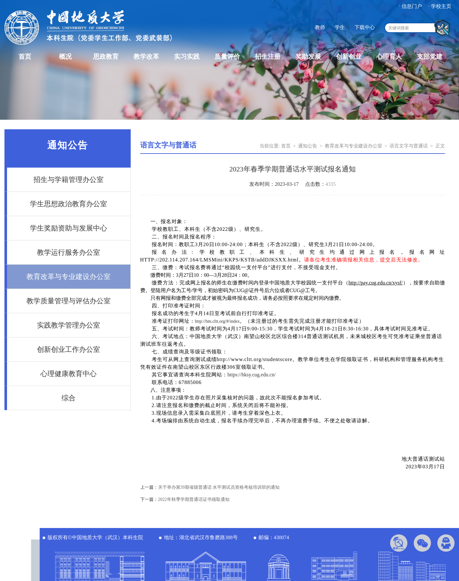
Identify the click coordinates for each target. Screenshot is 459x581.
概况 (65, 56)
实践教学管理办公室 (68, 325)
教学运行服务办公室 (68, 252)
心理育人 (389, 56)
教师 (320, 27)
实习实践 (187, 56)
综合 (69, 398)
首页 (24, 56)
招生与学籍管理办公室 (68, 180)
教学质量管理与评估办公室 (68, 301)
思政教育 (106, 56)
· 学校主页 (439, 6)
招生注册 (267, 56)
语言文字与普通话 (409, 145)
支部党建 (429, 56)
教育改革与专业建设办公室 (68, 277)
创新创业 (348, 56)
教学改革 (146, 56)
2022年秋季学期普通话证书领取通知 (193, 499)
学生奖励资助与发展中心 (68, 228)
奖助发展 (308, 56)
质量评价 (227, 56)
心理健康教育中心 (68, 374)
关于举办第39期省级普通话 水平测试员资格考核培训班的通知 (219, 487)
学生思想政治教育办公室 (68, 204)
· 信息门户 (410, 6)
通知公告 (307, 145)
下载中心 (364, 27)
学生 (340, 27)
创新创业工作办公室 (68, 349)
